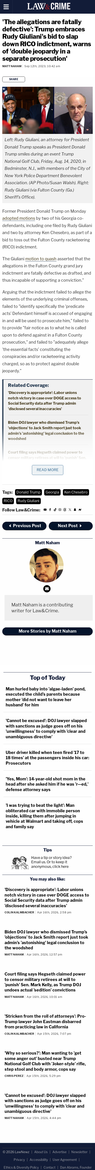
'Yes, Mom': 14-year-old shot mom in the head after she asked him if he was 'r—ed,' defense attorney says (47, 784)
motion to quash (40, 258)
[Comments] (3, 72)
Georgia (52, 492)
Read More (48, 470)
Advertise (59, 1152)
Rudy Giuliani (28, 501)
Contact (49, 1167)
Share (13, 79)
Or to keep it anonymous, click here (50, 864)
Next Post (70, 525)
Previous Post (24, 525)
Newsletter (79, 1152)
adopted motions (18, 218)
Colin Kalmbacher (19, 912)
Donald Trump (28, 492)
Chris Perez (14, 1076)
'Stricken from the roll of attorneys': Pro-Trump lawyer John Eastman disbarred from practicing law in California (45, 1021)
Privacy (19, 1160)
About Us (41, 1152)
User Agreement (65, 1160)
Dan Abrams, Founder (76, 1167)
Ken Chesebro (76, 492)
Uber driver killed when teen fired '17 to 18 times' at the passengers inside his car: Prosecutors (47, 758)
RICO (8, 501)
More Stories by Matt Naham (48, 631)
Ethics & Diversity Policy (21, 1167)
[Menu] (6, 7)
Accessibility (39, 1160)
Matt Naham (11, 66)
